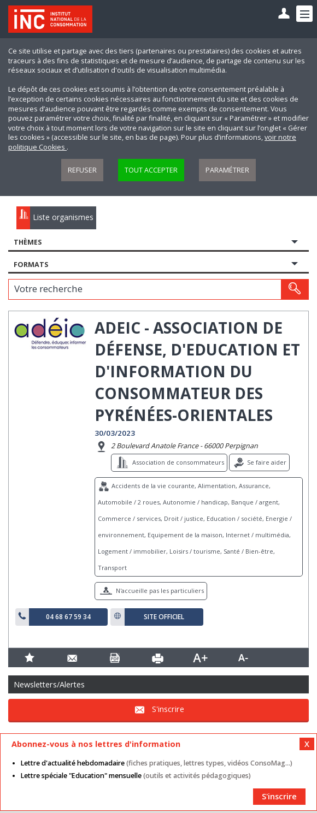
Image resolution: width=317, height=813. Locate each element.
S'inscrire (168, 709)
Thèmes (28, 242)
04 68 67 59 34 (68, 617)
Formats (31, 264)
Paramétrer (227, 170)
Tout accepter (151, 170)
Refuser (82, 170)
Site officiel (164, 617)
